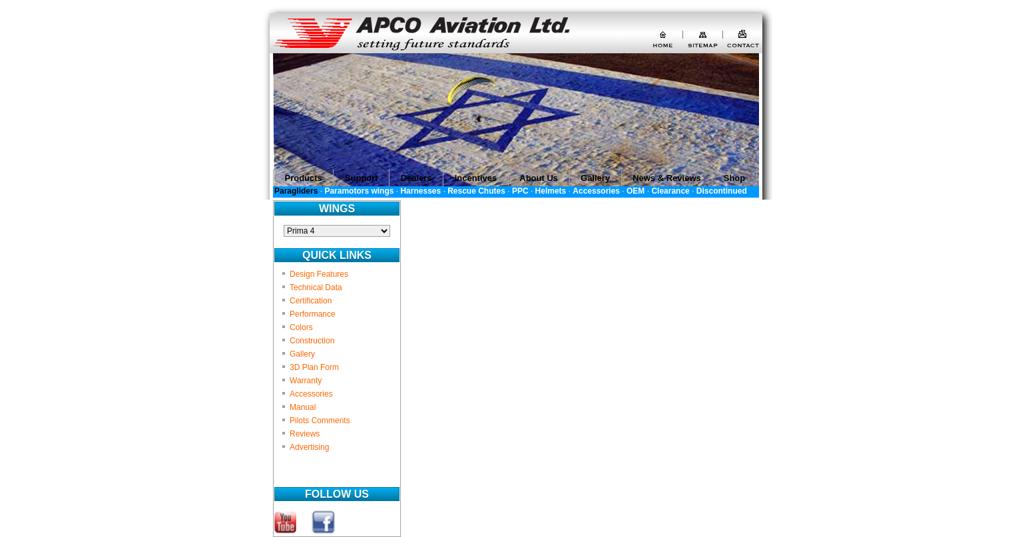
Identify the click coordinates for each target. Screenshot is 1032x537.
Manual (303, 407)
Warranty (306, 380)
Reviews (305, 434)
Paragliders (296, 191)
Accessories (596, 191)
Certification (311, 300)
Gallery (302, 354)
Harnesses (420, 191)
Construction (312, 340)
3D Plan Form (314, 367)
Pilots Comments (320, 420)
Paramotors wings (358, 191)
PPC (520, 191)
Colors (301, 327)
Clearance (670, 191)
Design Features (319, 274)
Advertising (309, 447)
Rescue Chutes (476, 191)
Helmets (551, 191)
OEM (636, 191)
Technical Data (316, 287)
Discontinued (721, 191)
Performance (313, 314)
